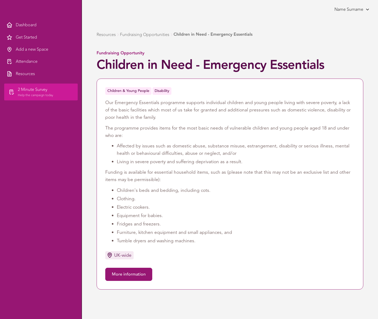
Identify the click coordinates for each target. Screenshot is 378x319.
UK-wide (123, 255)
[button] (350, 9)
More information (129, 274)
